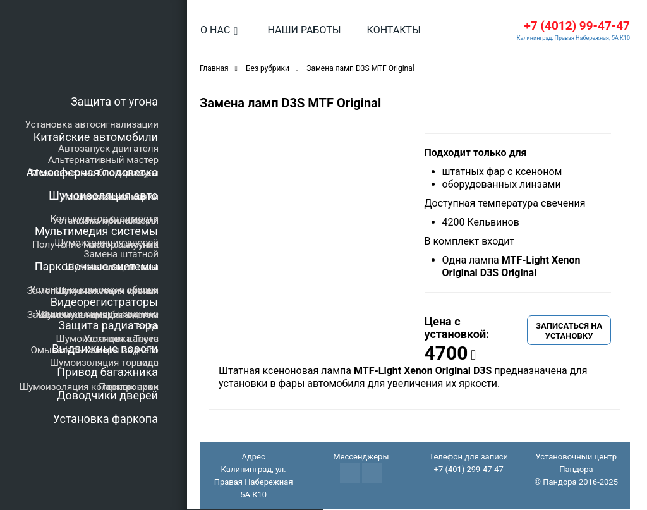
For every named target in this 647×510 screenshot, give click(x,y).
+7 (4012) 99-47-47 (577, 26)
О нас (215, 30)
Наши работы (304, 30)
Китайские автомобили (95, 136)
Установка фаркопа (105, 418)
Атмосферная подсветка (92, 172)
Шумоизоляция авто (103, 195)
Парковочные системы (96, 266)
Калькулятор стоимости (104, 218)
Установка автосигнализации (92, 124)
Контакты (394, 30)
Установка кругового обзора (94, 289)
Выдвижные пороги (105, 348)
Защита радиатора (108, 325)
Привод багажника (107, 372)
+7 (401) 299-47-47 (468, 470)
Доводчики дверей (107, 395)
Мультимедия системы (96, 231)
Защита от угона (114, 101)
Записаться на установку (569, 331)
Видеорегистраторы (104, 301)
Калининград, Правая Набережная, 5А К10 (573, 38)
